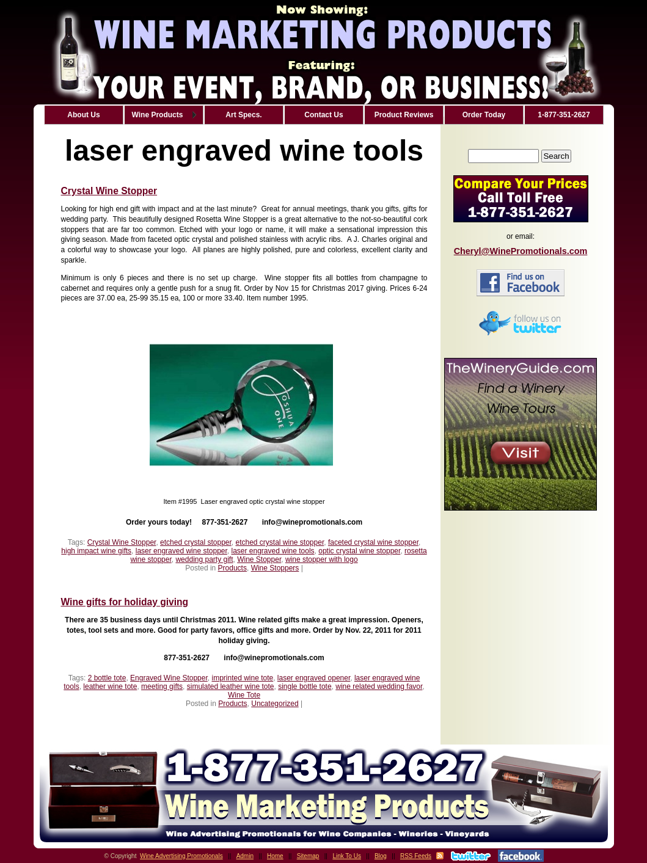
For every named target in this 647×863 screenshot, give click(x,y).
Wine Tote (244, 695)
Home (275, 856)
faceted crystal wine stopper (373, 542)
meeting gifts (162, 686)
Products (232, 568)
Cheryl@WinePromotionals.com (521, 251)
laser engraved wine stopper (181, 551)
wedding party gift (204, 559)
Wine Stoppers (275, 568)
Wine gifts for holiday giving (125, 602)
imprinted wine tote (242, 678)
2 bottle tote (107, 678)
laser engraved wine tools (273, 551)
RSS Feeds (415, 856)
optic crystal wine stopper (359, 551)
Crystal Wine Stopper (109, 191)
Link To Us (346, 856)
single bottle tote (304, 686)
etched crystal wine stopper (279, 542)
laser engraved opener (313, 678)
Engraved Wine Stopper (169, 678)
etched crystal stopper (196, 542)
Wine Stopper (259, 559)
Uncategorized (274, 703)
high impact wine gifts (96, 551)
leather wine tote (110, 686)
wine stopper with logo (321, 559)
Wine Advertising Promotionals (181, 856)
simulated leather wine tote (230, 686)
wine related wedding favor (378, 686)
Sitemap (308, 856)
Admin (245, 856)
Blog (381, 856)
